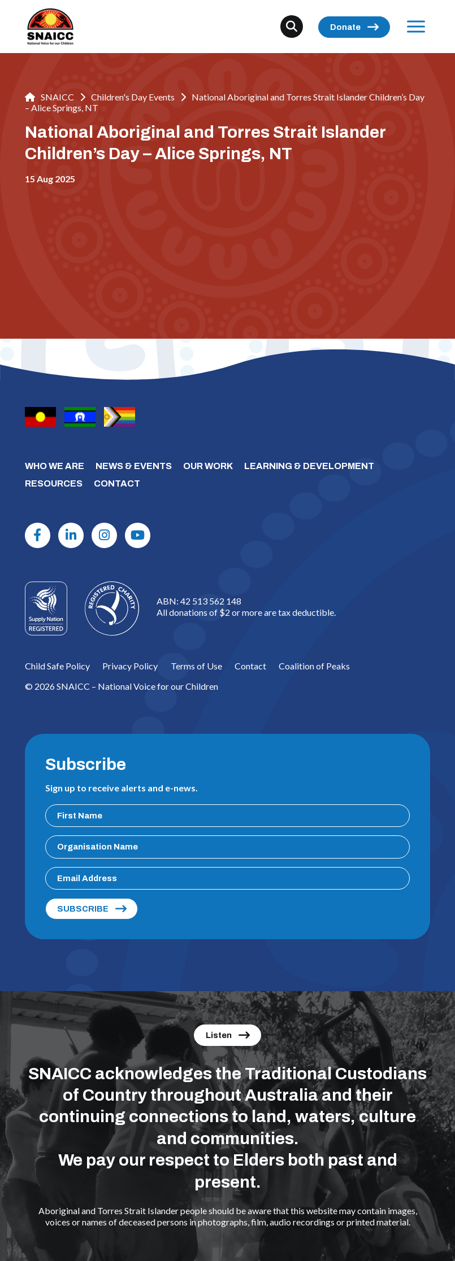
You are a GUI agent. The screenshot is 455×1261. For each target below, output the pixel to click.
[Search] (291, 26)
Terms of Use (196, 665)
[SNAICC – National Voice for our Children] (50, 26)
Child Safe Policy (57, 665)
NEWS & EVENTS (134, 466)
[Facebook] (37, 535)
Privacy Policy (130, 665)
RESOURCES (54, 483)
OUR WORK (208, 466)
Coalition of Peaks (314, 665)
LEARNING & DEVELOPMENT (309, 466)
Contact (250, 665)
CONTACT (117, 483)
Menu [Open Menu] (413, 26)
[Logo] (112, 608)
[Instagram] (104, 535)
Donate (345, 27)
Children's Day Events (133, 96)
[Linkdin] (70, 535)
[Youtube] (137, 535)
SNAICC (49, 96)
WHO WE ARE (54, 466)
